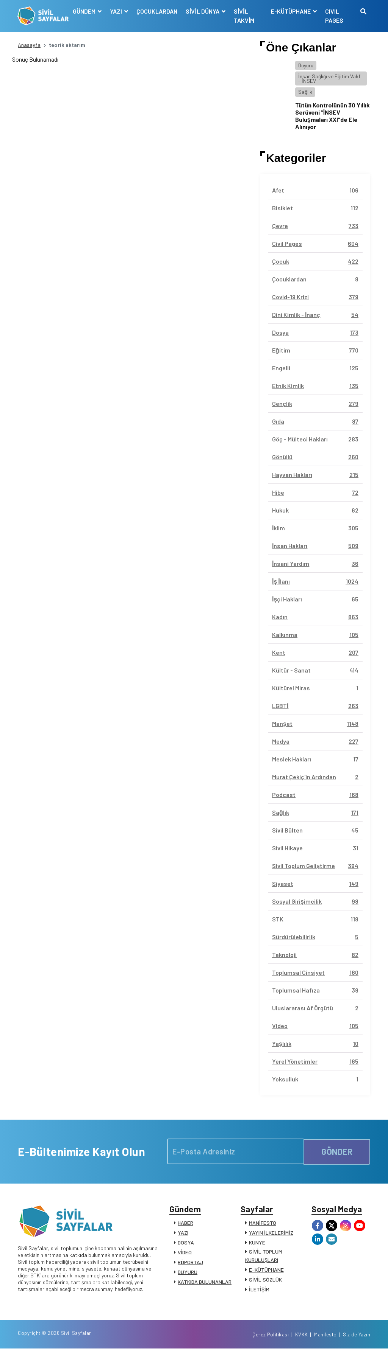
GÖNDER (336, 1151)
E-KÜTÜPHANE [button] (291, 11)
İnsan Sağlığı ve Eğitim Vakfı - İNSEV (329, 78)
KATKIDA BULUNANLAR (205, 1282)
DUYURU (187, 1272)
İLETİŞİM (259, 1289)
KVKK (301, 1336)
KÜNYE (257, 1243)
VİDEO (185, 1252)
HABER (185, 1223)
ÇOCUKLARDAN (157, 11)
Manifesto (325, 1336)
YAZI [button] (117, 11)
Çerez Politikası (270, 1336)
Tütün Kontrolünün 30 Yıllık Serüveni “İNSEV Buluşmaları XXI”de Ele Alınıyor (332, 115)
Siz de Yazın (356, 1336)
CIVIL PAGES (334, 16)
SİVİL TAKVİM (244, 16)
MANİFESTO (262, 1223)
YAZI (183, 1233)
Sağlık (305, 92)
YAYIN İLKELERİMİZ (271, 1233)
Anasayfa (29, 45)
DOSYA (186, 1243)
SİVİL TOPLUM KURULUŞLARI (263, 1256)
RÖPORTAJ (190, 1262)
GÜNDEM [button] (85, 11)
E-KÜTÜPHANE (266, 1270)
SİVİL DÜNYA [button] (203, 11)
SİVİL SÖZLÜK (265, 1280)
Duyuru (305, 65)
